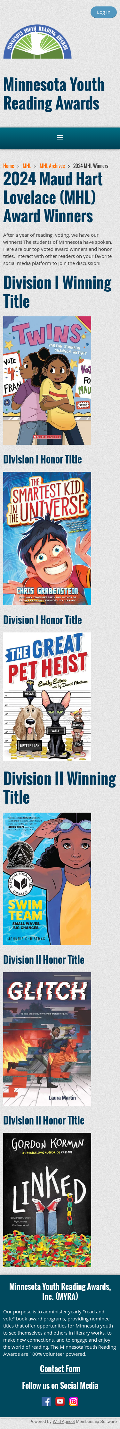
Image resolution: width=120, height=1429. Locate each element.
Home (8, 165)
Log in (103, 12)
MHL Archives (52, 165)
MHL (27, 165)
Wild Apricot (64, 1421)
